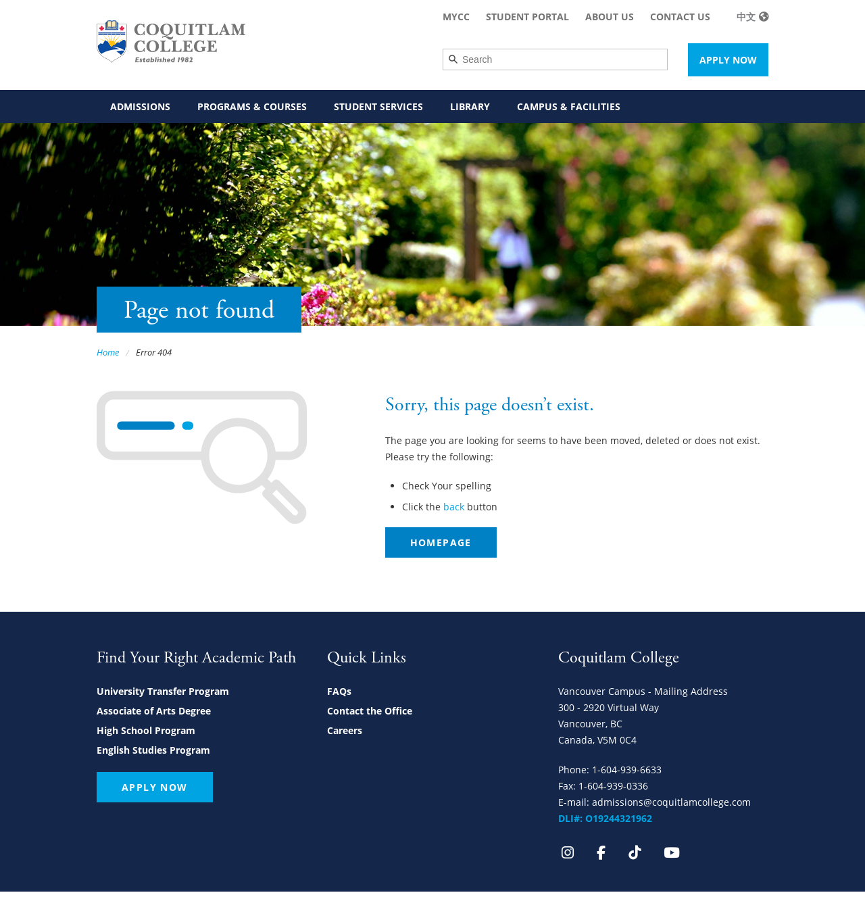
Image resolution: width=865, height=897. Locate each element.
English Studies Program (153, 750)
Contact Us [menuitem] (680, 16)
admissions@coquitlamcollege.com (671, 802)
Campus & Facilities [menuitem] (568, 106)
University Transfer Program (163, 691)
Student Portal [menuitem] (527, 16)
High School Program (146, 730)
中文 (746, 16)
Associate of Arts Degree (154, 710)
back (453, 506)
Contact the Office (369, 710)
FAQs (339, 691)
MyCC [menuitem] (456, 16)
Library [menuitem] (470, 106)
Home (108, 352)
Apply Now (728, 59)
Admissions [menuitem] (140, 106)
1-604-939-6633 (627, 769)
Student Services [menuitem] (378, 106)
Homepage (441, 542)
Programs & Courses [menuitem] (252, 106)
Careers (344, 730)
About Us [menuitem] (609, 16)
